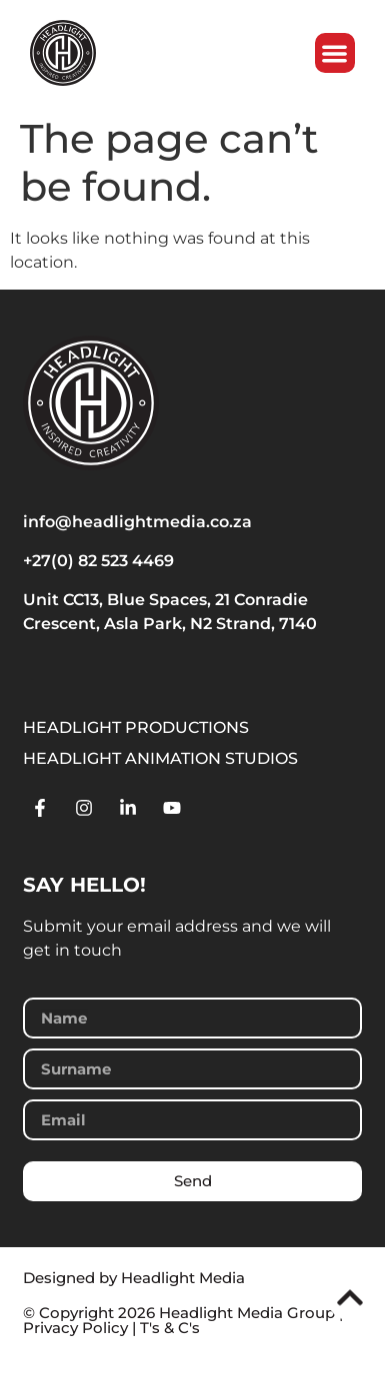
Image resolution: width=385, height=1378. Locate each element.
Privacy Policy (75, 1327)
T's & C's (170, 1327)
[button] (335, 53)
